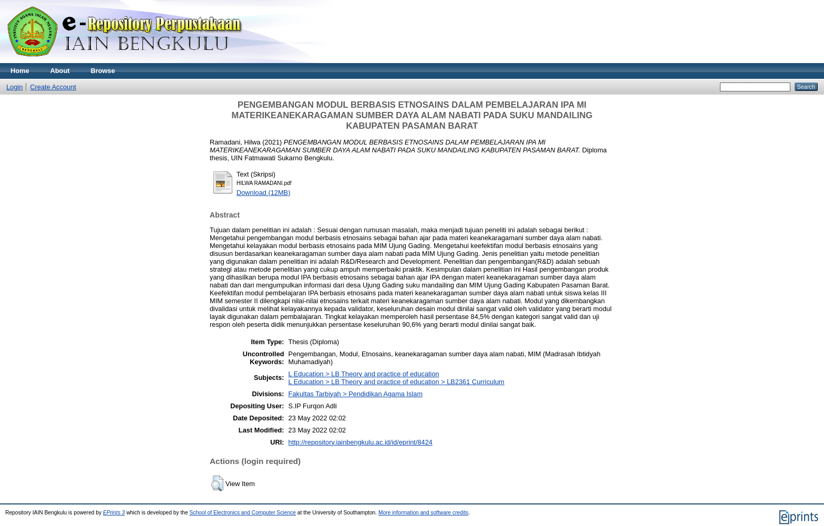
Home (20, 71)
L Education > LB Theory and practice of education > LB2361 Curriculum (396, 382)
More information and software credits (423, 512)
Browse (103, 71)
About (60, 71)
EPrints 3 (114, 512)
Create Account (53, 87)
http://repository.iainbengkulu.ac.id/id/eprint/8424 (360, 442)
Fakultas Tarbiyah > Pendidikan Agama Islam (356, 394)
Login (14, 87)
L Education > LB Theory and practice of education (364, 374)
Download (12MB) (263, 193)
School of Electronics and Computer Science (242, 512)
